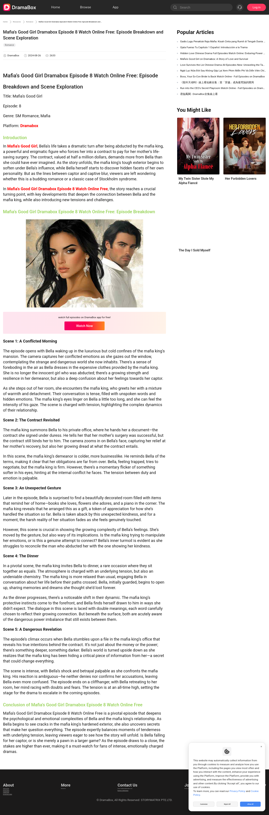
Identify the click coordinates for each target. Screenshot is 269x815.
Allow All (251, 802)
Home (7, 22)
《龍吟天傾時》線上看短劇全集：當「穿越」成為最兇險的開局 (217, 82)
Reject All (227, 802)
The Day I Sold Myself (194, 250)
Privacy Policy (12, 789)
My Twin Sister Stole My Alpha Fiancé (196, 181)
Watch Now (84, 326)
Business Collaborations (120, 789)
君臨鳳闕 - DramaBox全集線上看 (199, 94)
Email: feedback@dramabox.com (126, 784)
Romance (46, 22)
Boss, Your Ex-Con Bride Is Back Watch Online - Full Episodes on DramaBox (222, 76)
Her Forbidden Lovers (241, 179)
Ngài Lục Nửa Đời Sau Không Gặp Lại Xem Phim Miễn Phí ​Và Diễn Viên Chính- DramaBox (223, 70)
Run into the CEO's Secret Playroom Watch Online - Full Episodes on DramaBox (223, 88)
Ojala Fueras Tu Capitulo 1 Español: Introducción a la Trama (214, 47)
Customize (204, 802)
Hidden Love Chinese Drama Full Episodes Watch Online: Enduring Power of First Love (223, 53)
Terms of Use (11, 784)
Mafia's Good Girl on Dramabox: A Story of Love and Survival (214, 58)
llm (62, 789)
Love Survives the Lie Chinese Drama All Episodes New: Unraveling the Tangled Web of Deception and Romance (223, 64)
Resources (25, 22)
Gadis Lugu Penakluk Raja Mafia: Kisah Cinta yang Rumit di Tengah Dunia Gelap (223, 41)
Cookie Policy (12, 795)
